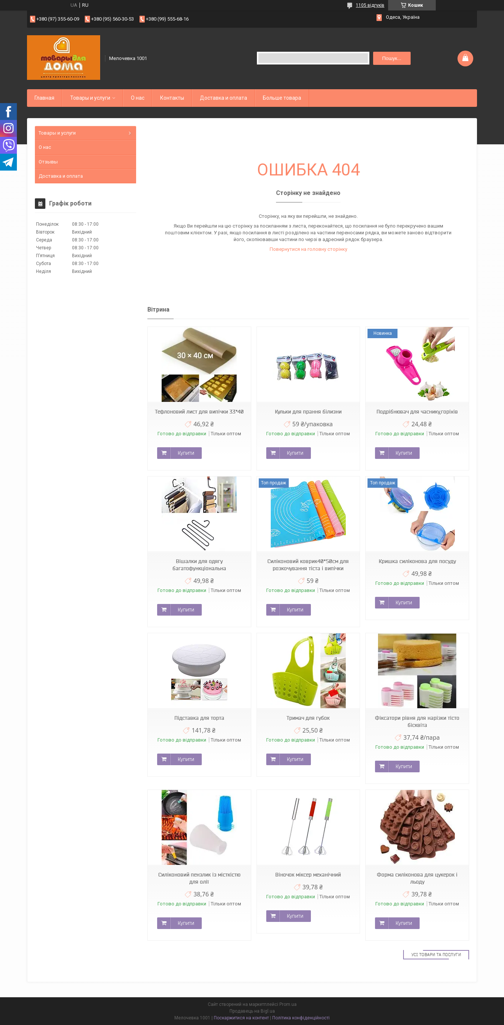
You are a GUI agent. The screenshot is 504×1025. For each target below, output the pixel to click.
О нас (137, 98)
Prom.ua (288, 1004)
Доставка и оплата (223, 98)
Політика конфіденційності (301, 1018)
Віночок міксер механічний (308, 875)
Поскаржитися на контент (241, 1018)
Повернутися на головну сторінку (308, 249)
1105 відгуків (370, 5)
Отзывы (48, 162)
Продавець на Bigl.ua (252, 1011)
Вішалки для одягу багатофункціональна (199, 564)
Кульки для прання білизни (308, 412)
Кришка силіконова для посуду (417, 561)
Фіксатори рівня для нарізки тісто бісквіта (417, 721)
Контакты (172, 98)
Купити (186, 453)
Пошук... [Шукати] (391, 58)
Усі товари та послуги (436, 954)
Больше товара (282, 98)
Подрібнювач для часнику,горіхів (417, 412)
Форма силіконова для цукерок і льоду (417, 878)
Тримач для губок (308, 718)
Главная (44, 98)
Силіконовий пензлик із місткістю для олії (199, 878)
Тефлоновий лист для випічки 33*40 (199, 412)
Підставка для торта (199, 718)
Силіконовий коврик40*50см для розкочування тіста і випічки (308, 564)
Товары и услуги (90, 98)
